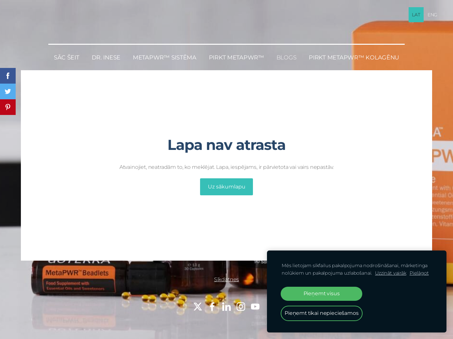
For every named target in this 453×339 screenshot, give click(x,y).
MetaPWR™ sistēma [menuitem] (164, 57)
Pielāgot (419, 273)
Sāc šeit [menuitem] (66, 57)
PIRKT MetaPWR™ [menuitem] (236, 57)
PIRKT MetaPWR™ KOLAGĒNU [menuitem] (354, 57)
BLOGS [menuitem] (286, 57)
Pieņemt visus (322, 293)
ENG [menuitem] (433, 15)
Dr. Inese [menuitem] (106, 57)
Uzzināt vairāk (390, 273)
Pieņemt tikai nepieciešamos (322, 313)
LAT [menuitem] (416, 15)
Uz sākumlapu (226, 187)
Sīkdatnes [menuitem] (226, 279)
